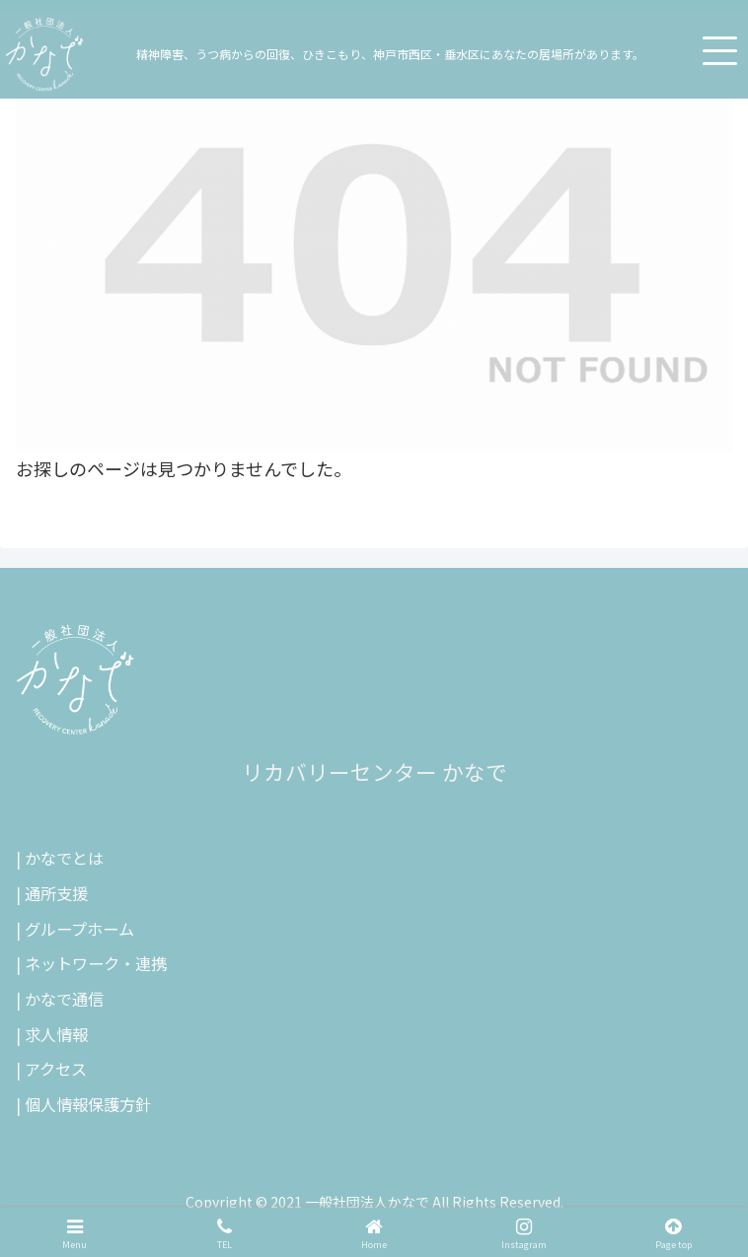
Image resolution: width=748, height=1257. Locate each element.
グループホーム (79, 929)
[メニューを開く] (719, 50)
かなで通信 (64, 999)
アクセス (56, 1069)
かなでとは (64, 858)
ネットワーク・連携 (96, 963)
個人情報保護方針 (88, 1104)
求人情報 (56, 1034)
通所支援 (56, 893)
